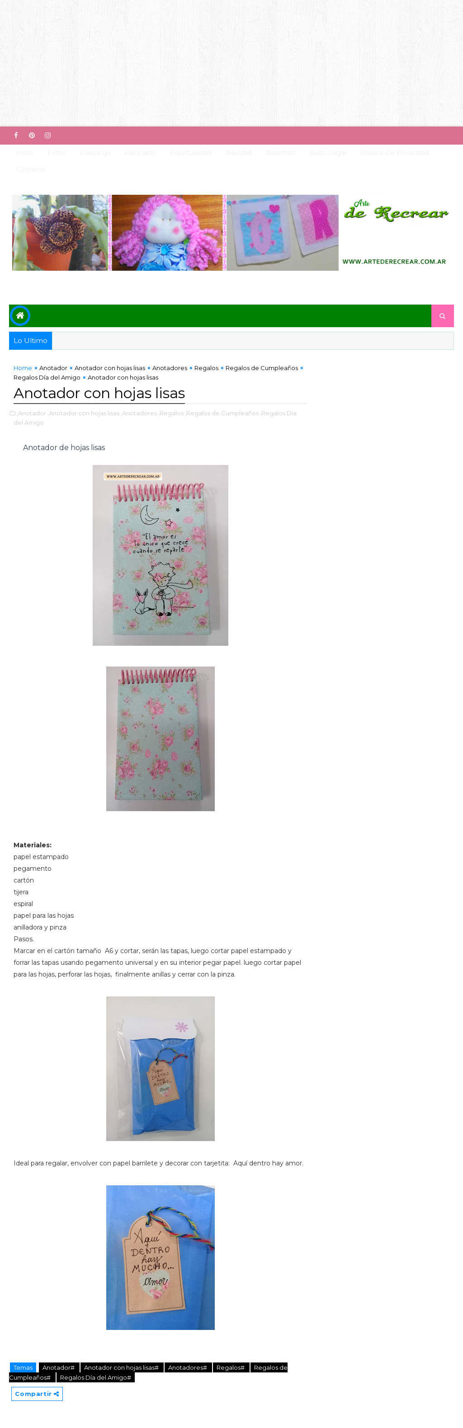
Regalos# (231, 1367)
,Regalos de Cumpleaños (222, 413)
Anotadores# (188, 1367)
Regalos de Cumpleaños (262, 367)
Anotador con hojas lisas (110, 367)
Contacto (31, 169)
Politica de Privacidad (394, 153)
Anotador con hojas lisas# (122, 1367)
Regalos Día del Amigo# (95, 1377)
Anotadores (169, 367)
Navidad (239, 153)
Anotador (53, 367)
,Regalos (171, 413)
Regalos (206, 367)
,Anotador (31, 413)
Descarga (95, 153)
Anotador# (59, 1367)
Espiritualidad (191, 153)
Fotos (56, 153)
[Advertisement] (231, 63)
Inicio (24, 153)
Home (23, 367)
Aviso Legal (328, 153)
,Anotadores (139, 413)
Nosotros (280, 153)
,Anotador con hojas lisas (83, 413)
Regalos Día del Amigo (47, 377)
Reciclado (140, 153)
